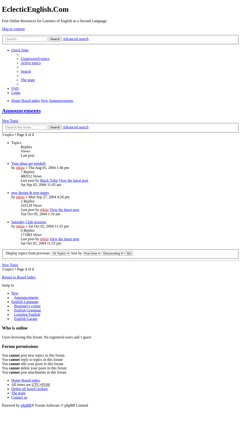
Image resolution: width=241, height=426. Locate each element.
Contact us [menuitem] (19, 397)
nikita (20, 168)
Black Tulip (49, 180)
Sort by (86, 253)
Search (55, 39)
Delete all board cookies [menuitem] (29, 389)
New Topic (10, 121)
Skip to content (13, 29)
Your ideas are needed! (28, 163)
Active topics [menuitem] (31, 63)
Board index (30, 380)
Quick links (20, 50)
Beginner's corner (27, 306)
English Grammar (27, 310)
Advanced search (75, 39)
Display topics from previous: (38, 253)
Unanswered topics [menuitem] (35, 59)
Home (15, 380)
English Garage (25, 319)
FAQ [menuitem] (15, 88)
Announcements (21, 111)
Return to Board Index (19, 277)
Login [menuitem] (15, 93)
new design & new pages (30, 193)
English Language (25, 302)
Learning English (27, 314)
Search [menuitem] (26, 71)
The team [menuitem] (28, 80)
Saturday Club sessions (28, 222)
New (14, 293)
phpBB (26, 405)
